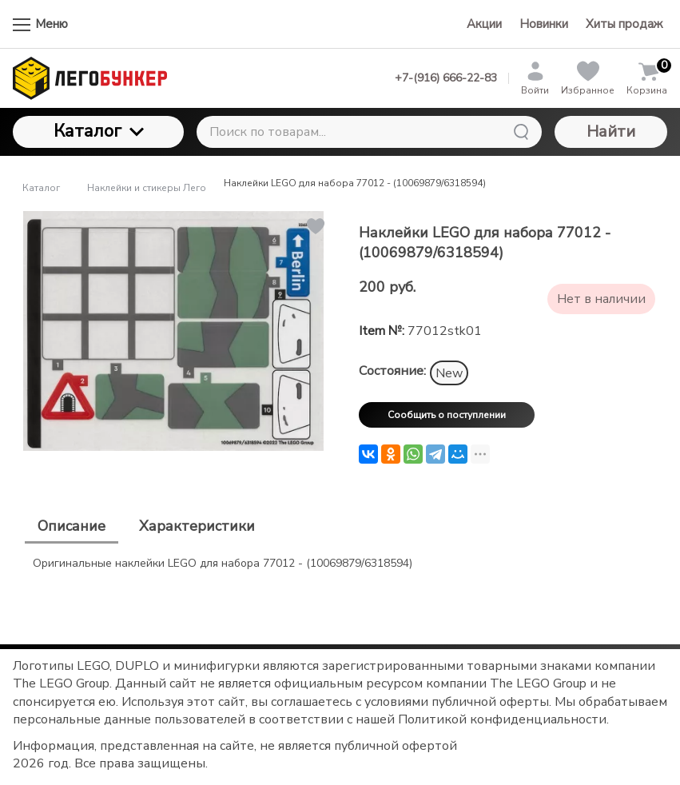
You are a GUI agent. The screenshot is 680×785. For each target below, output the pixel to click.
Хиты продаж (624, 24)
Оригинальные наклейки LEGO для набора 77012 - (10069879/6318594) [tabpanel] (222, 563)
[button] (314, 226)
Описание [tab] (71, 526)
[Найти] (521, 132)
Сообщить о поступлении (447, 414)
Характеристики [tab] (197, 526)
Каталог (99, 131)
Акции (484, 24)
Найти (611, 131)
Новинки (543, 24)
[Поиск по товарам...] (369, 132)
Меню (40, 24)
